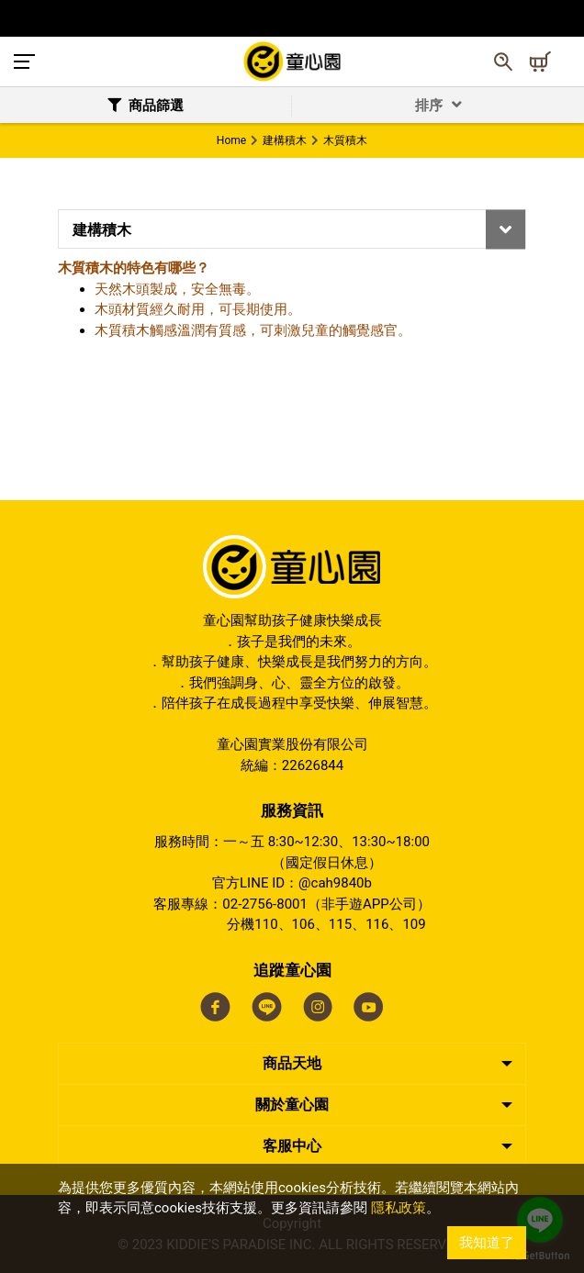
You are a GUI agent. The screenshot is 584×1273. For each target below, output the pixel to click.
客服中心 (292, 1146)
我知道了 (486, 1242)
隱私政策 (398, 1208)
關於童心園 (292, 1104)
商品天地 (292, 1063)
